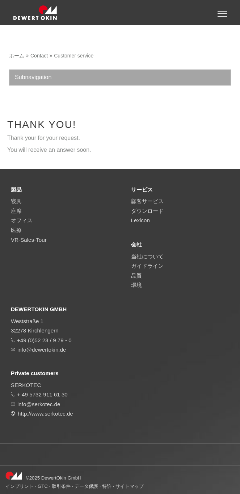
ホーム (16, 56)
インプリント (19, 486)
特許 (106, 486)
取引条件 (61, 486)
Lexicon (140, 220)
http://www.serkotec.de (45, 414)
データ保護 (86, 486)
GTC (43, 486)
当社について (147, 256)
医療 (16, 230)
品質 (136, 275)
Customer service (73, 56)
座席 (16, 211)
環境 (136, 285)
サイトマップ (129, 486)
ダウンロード (147, 211)
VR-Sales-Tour (29, 240)
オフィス (22, 220)
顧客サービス (147, 201)
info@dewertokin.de (41, 350)
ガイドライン (147, 266)
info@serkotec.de (38, 404)
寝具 (16, 201)
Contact (39, 56)
